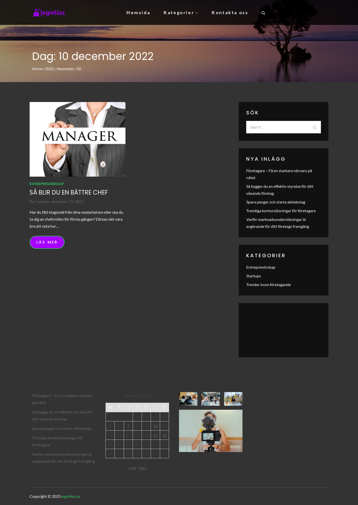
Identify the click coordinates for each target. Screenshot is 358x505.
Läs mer (47, 242)
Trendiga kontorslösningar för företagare (281, 210)
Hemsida (138, 12)
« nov (131, 467)
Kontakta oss (230, 12)
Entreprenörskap (47, 184)
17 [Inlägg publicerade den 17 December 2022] (155, 435)
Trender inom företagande (268, 284)
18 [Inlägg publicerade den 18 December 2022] (164, 435)
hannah (42, 201)
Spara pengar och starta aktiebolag (275, 202)
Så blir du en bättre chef (69, 192)
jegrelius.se (70, 496)
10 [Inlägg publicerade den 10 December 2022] (155, 425)
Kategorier (181, 12)
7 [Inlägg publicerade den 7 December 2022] (128, 425)
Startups (253, 275)
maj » (143, 467)
